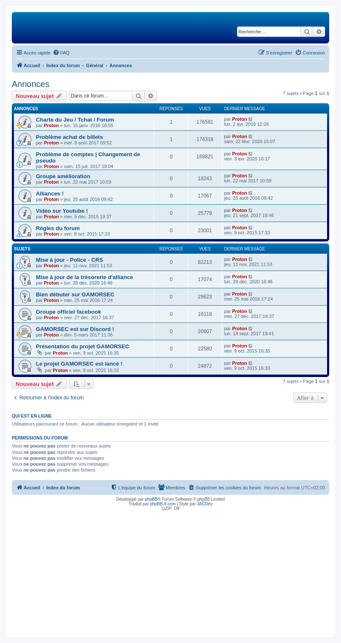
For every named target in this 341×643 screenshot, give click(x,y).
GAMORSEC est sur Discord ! (75, 329)
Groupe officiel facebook (68, 312)
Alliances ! (50, 193)
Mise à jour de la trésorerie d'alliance (84, 277)
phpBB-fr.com (163, 504)
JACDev (205, 504)
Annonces (30, 84)
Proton (51, 125)
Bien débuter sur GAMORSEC (75, 294)
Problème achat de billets (69, 137)
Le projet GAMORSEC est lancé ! (79, 364)
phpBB (151, 499)
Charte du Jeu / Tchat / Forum (75, 120)
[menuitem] (61, 53)
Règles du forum (58, 228)
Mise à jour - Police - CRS (69, 260)
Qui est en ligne (32, 415)
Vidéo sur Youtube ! (62, 211)
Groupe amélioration (63, 176)
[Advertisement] (170, 572)
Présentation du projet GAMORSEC (82, 346)
